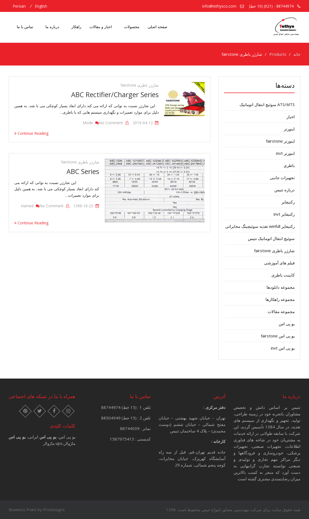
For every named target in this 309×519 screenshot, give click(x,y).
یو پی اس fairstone (278, 336)
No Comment (111, 122)
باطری (289, 165)
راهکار (76, 26)
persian (19, 6)
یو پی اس (287, 323)
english (41, 6)
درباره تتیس (284, 189)
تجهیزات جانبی (282, 177)
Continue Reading (31, 133)
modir (88, 122)
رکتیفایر (288, 202)
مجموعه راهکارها (280, 299)
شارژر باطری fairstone (140, 85)
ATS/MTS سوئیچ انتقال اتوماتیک (267, 104)
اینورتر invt (285, 153)
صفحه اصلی (157, 26)
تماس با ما (25, 26)
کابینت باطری (283, 275)
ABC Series (83, 171)
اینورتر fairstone (280, 141)
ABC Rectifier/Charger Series (115, 94)
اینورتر (289, 129)
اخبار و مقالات (100, 26)
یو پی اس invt (283, 348)
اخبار (291, 116)
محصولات (131, 26)
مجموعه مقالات (281, 311)
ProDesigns (54, 509)
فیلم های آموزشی (279, 262)
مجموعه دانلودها (281, 287)
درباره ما (52, 26)
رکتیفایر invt (284, 214)
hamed (27, 205)
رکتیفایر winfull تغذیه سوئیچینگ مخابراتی (260, 226)
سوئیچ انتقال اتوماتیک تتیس (271, 238)
